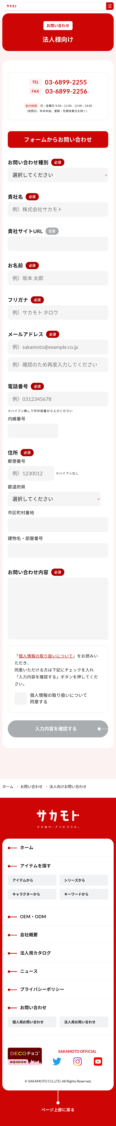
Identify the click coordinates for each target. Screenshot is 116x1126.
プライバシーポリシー (36, 989)
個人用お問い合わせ (28, 1022)
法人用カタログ (29, 953)
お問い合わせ (31, 786)
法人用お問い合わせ (80, 1022)
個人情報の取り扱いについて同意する (51, 698)
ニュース (23, 971)
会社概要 (23, 934)
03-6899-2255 (66, 82)
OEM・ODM (27, 916)
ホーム (7, 786)
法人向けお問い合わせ (68, 786)
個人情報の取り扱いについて (46, 656)
